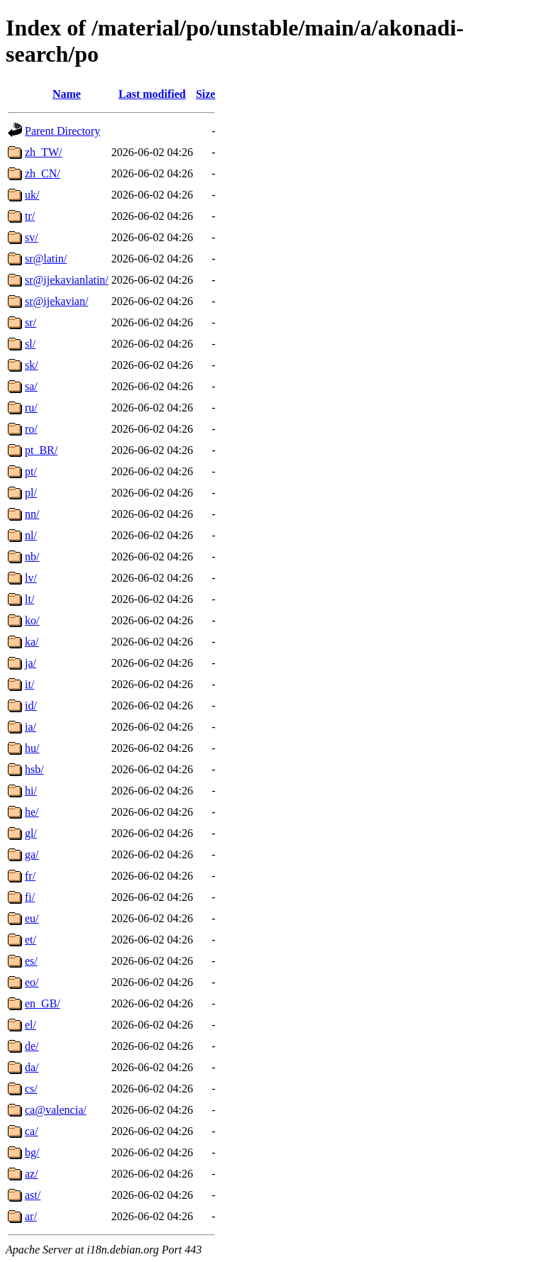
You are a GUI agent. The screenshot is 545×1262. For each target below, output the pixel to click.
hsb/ (34, 769)
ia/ (30, 727)
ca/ (31, 1131)
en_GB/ (42, 1003)
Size (206, 94)
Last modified (152, 94)
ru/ (31, 408)
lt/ (29, 599)
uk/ (32, 195)
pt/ (31, 471)
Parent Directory (62, 131)
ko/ (32, 620)
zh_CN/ (42, 173)
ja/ (30, 663)
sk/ (31, 365)
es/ (31, 961)
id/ (31, 705)
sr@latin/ (46, 259)
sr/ (30, 322)
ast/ (32, 1195)
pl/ (31, 493)
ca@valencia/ (56, 1110)
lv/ (31, 578)
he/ (32, 812)
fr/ (30, 876)
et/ (30, 940)
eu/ (32, 918)
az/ (31, 1174)
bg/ (32, 1152)
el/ (30, 1025)
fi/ (30, 897)
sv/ (31, 237)
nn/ (32, 514)
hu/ (32, 748)
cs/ (31, 1089)
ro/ (31, 429)
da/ (32, 1067)
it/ (29, 684)
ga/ (32, 854)
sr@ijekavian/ (56, 301)
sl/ (30, 344)
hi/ (31, 791)
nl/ (31, 535)
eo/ (32, 982)
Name (67, 94)
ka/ (32, 642)
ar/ (31, 1216)
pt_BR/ (41, 450)
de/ (32, 1046)
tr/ (30, 216)
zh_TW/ (43, 152)
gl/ (31, 833)
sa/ (31, 386)
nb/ (32, 556)
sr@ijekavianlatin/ (67, 280)
